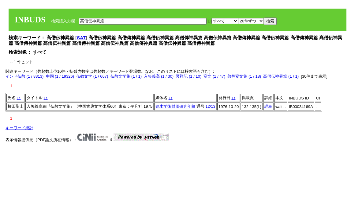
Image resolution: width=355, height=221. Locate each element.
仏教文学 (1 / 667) (92, 76)
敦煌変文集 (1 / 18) (244, 76)
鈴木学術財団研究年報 (175, 106)
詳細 (268, 106)
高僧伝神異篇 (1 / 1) (281, 76)
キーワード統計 (19, 128)
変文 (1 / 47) (214, 76)
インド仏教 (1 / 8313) (24, 76)
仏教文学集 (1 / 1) (126, 76)
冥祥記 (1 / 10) (188, 76)
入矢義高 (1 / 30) (159, 76)
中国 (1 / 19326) (60, 76)
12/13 (210, 106)
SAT (81, 37)
